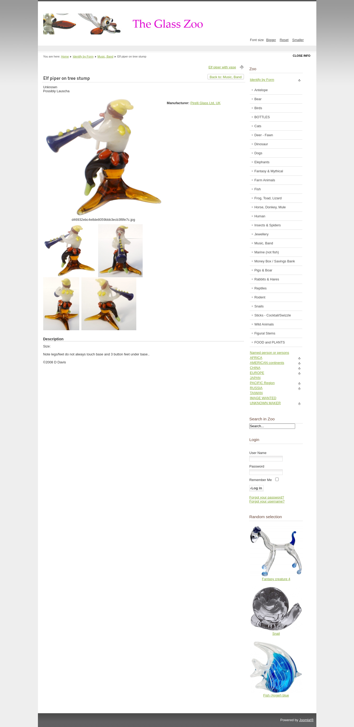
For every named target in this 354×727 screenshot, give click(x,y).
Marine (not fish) (266, 252)
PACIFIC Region (262, 383)
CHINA (255, 368)
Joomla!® (306, 720)
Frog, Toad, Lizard (268, 198)
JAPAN (255, 378)
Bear (257, 99)
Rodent (259, 297)
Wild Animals (264, 324)
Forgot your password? (266, 497)
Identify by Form (83, 56)
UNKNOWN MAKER (265, 403)
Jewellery (261, 234)
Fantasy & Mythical (268, 171)
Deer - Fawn (263, 135)
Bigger (271, 40)
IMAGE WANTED (263, 398)
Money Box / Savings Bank (274, 261)
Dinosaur (261, 144)
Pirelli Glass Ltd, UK (205, 103)
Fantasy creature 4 (276, 579)
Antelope (261, 90)
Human (259, 216)
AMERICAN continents (267, 363)
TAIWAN (256, 393)
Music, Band (105, 56)
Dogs (258, 153)
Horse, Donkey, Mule (270, 207)
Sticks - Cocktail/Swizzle (272, 315)
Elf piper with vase (222, 67)
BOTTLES (262, 117)
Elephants (261, 162)
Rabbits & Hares (266, 279)
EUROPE (257, 373)
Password (256, 466)
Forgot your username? (267, 501)
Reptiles (260, 288)
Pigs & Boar (263, 270)
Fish (257, 189)
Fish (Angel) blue (276, 695)
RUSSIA (256, 388)
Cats (257, 126)
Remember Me (260, 480)
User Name (257, 453)
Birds (258, 108)
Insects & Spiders (267, 225)
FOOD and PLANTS (269, 342)
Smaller (298, 40)
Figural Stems (264, 333)
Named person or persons (269, 353)
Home (65, 56)
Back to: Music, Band (226, 77)
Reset (284, 40)
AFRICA (256, 358)
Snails (259, 306)
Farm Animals (264, 180)
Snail (276, 634)
